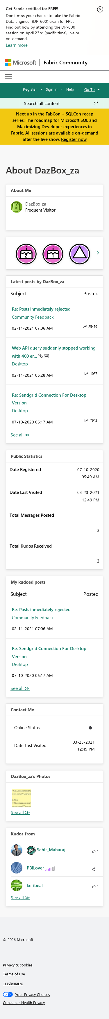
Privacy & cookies (18, 964)
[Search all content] (61, 103)
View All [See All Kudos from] (20, 897)
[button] (21, 798)
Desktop (20, 364)
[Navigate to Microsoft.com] (20, 62)
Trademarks (13, 983)
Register (30, 89)
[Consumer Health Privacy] (54, 1002)
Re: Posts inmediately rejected (41, 309)
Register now (74, 139)
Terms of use (14, 973)
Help (70, 89)
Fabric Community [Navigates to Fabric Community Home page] (65, 62)
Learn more (17, 45)
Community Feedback (32, 317)
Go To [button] (89, 89)
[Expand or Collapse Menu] (8, 77)
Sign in (51, 89)
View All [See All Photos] (20, 812)
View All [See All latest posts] (20, 435)
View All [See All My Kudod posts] (20, 688)
